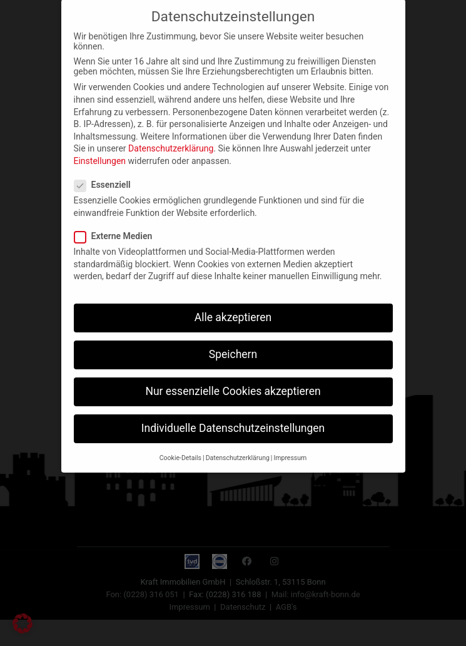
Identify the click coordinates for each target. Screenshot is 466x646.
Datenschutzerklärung (170, 135)
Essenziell (106, 172)
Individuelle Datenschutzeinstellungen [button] (233, 415)
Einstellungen (100, 148)
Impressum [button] (289, 445)
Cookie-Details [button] (180, 445)
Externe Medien (117, 223)
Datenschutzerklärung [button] (238, 445)
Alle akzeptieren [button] (233, 304)
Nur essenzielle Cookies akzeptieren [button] (232, 378)
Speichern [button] (233, 341)
